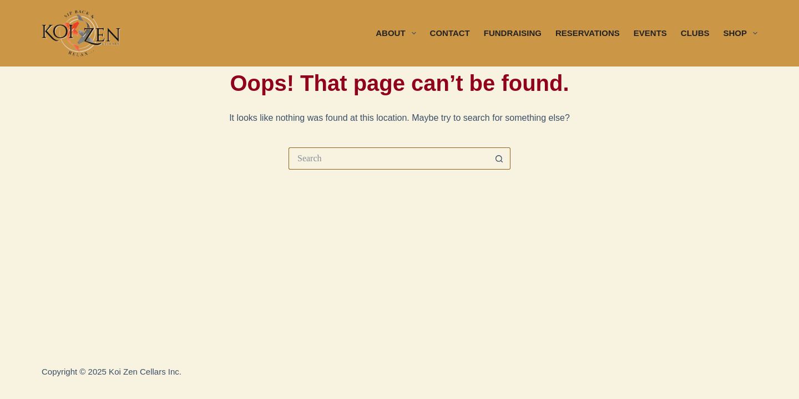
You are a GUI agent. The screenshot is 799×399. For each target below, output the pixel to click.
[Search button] (499, 158)
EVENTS (650, 33)
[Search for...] (388, 158)
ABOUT (398, 33)
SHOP (740, 33)
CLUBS (695, 33)
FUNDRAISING (513, 33)
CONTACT (450, 33)
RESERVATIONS (587, 33)
